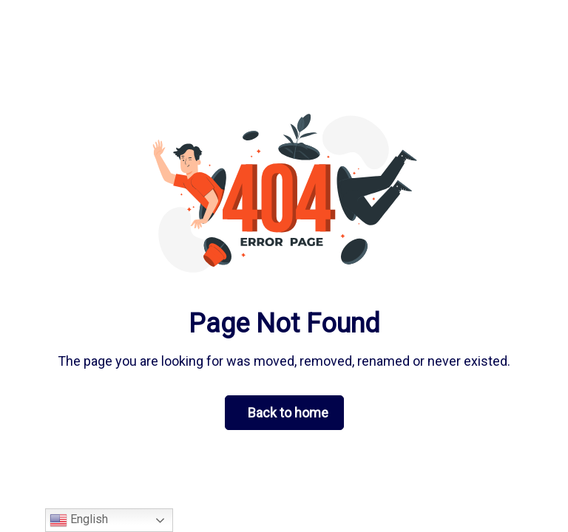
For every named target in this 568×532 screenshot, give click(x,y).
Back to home (288, 412)
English (79, 520)
